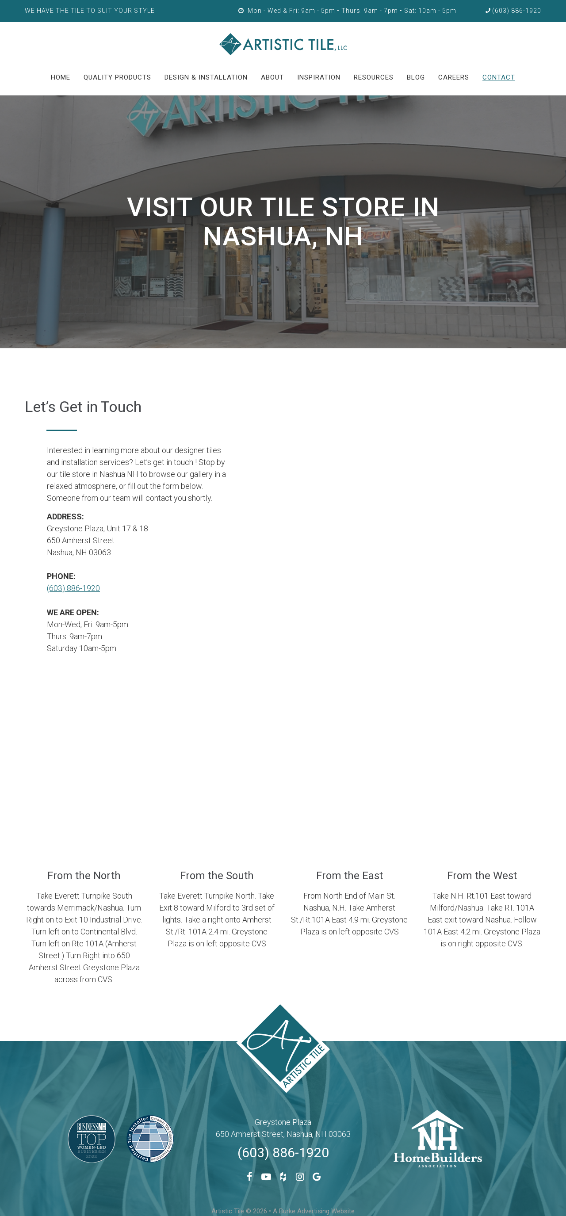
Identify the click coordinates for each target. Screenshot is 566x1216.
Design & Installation (206, 77)
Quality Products (117, 77)
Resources (374, 77)
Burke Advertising (304, 1211)
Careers (453, 77)
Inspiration (318, 77)
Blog (416, 77)
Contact (498, 77)
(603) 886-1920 (73, 588)
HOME (60, 77)
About (272, 77)
